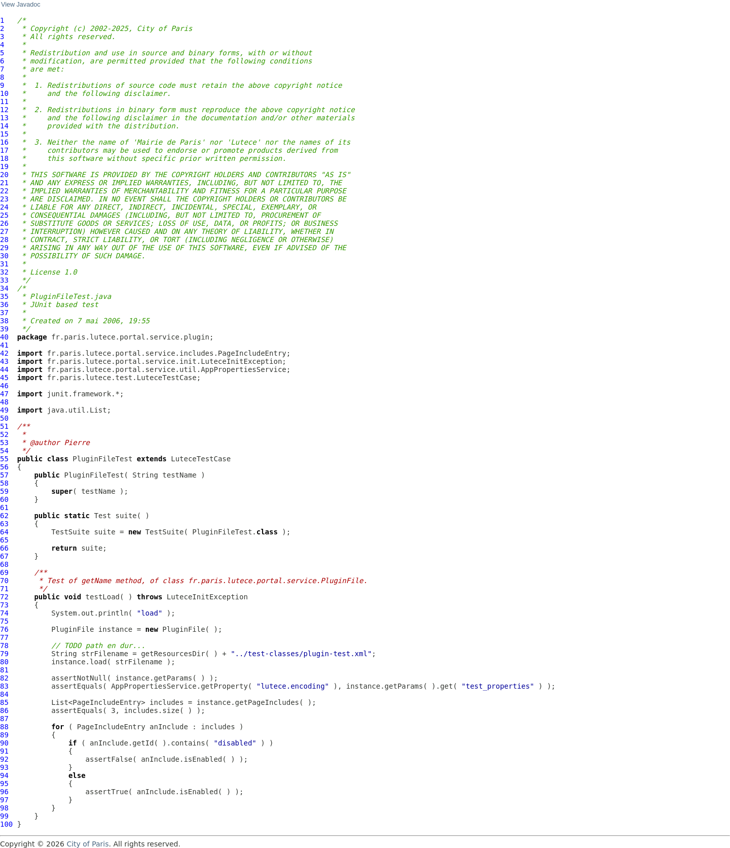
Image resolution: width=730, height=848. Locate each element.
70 (4, 580)
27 (4, 231)
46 (4, 386)
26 (4, 223)
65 (4, 540)
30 (4, 256)
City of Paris (87, 844)
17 (4, 150)
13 (4, 118)
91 (4, 751)
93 (4, 767)
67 (4, 556)
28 (4, 239)
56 (4, 467)
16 (4, 142)
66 (4, 548)
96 (4, 792)
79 (4, 654)
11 (4, 101)
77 (4, 637)
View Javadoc (20, 4)
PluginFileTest (102, 459)
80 (4, 662)
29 (4, 248)
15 (4, 134)
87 (4, 719)
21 (4, 183)
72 (4, 597)
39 (4, 329)
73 (4, 605)
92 (4, 759)
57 (4, 475)
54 (4, 451)
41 (4, 345)
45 (4, 378)
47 (4, 394)
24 (4, 207)
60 (4, 499)
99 (4, 816)
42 (4, 353)
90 (4, 743)
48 (4, 402)
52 (4, 434)
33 (4, 280)
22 (4, 191)
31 (4, 264)
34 (4, 288)
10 (4, 93)
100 (6, 824)
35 (4, 296)
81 (4, 670)
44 (4, 369)
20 (4, 175)
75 (4, 621)
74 (4, 613)
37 (4, 313)
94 (4, 775)
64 (4, 532)
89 (4, 735)
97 (4, 800)
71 (4, 589)
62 (4, 516)
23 (4, 199)
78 (4, 645)
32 (4, 272)
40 (4, 337)
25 (4, 215)
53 (4, 442)
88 (4, 727)
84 (4, 694)
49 (4, 410)
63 (4, 524)
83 (4, 686)
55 (4, 459)
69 (4, 572)
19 (4, 166)
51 (4, 426)
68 (4, 564)
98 (4, 808)
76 (4, 629)
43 (4, 361)
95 (4, 783)
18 (4, 158)
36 (4, 304)
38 (4, 321)
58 (4, 483)
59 (4, 491)
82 (4, 678)
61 (4, 507)
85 (4, 702)
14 (4, 126)
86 (4, 710)
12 (4, 110)
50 (4, 418)
